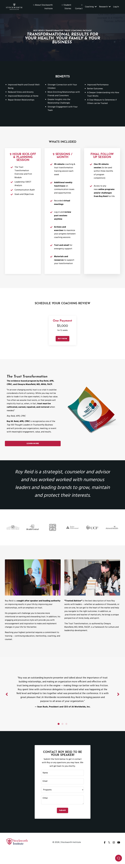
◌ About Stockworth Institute (43, 6)
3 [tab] (66, 734)
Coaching (91, 7)
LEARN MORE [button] (33, 450)
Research (105, 7)
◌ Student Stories (66, 6)
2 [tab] (62, 734)
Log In (116, 7)
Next (118, 703)
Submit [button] (62, 821)
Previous (6, 703)
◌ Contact (79, 6)
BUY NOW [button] (62, 344)
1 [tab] (58, 734)
